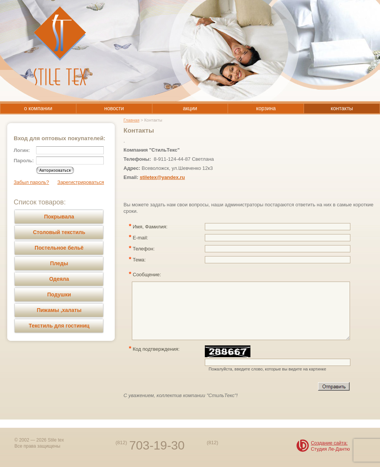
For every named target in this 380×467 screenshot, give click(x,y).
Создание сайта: (329, 443)
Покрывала (59, 217)
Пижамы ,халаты (59, 310)
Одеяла (59, 279)
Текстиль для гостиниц (59, 326)
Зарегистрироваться (80, 182)
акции (190, 108)
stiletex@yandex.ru (162, 177)
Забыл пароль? (31, 182)
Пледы (59, 263)
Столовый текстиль (59, 232)
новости (114, 108)
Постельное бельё (59, 248)
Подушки (59, 294)
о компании (38, 108)
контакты (342, 108)
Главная (131, 120)
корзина (266, 108)
